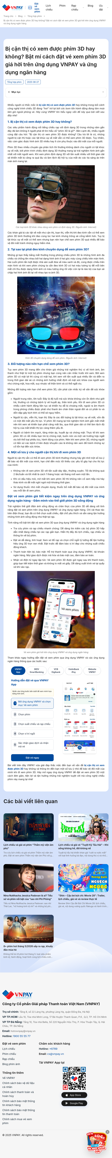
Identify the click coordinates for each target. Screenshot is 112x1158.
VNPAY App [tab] (18, 670)
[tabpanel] (56, 719)
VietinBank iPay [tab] (73, 670)
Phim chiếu (9, 1053)
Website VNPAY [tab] (92, 670)
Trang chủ (8, 16)
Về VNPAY (8, 1077)
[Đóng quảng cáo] (107, 1132)
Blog (20, 16)
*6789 (53, 1048)
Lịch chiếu (8, 1048)
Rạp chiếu (8, 1059)
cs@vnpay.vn (55, 1053)
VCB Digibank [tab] (56, 670)
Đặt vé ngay (32, 757)
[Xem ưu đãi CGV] (97, 1143)
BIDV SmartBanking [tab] (37, 670)
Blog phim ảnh (11, 1064)
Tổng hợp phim (34, 16)
